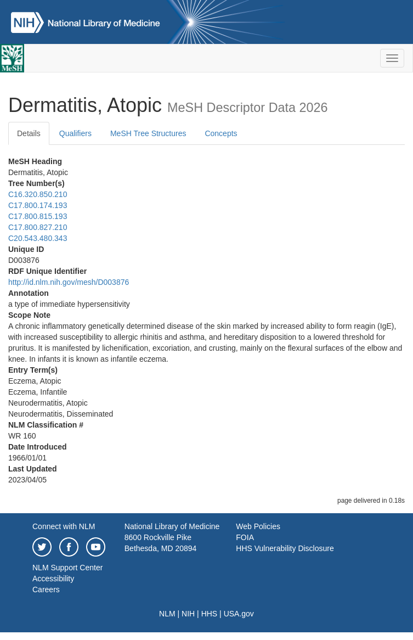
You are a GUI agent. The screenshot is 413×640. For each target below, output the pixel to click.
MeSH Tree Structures (148, 133)
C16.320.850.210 (37, 194)
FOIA (245, 537)
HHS (209, 613)
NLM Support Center (67, 567)
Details (29, 133)
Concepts (221, 133)
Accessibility (53, 578)
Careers (46, 589)
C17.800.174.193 (37, 205)
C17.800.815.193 (37, 216)
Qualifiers (75, 133)
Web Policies (258, 526)
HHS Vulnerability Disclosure (284, 548)
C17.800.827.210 (37, 227)
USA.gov (239, 613)
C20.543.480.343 (37, 238)
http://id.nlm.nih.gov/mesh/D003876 (68, 282)
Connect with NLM (63, 526)
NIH (188, 613)
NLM (167, 613)
